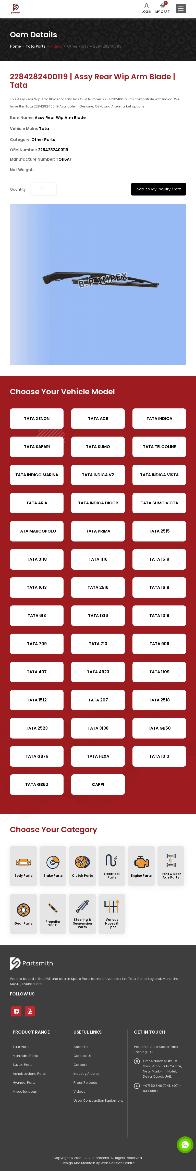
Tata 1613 (37, 587)
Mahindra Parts (25, 1055)
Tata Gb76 (37, 756)
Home (15, 46)
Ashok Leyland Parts (29, 1073)
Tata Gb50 (159, 728)
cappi (98, 784)
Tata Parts (35, 46)
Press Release (85, 1082)
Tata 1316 (98, 615)
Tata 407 (37, 671)
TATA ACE (98, 418)
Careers (80, 1064)
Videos (79, 1091)
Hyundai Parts (24, 1082)
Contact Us (83, 1055)
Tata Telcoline (159, 446)
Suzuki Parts (22, 1064)
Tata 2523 (37, 728)
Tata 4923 (98, 671)
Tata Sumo (98, 446)
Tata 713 (98, 643)
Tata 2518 (159, 700)
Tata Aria (36, 503)
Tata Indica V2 (98, 474)
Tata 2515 (159, 531)
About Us (81, 1046)
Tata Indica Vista (159, 474)
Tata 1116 (98, 559)
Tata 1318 (159, 615)
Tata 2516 (98, 587)
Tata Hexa (98, 756)
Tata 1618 (159, 587)
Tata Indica (159, 418)
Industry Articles (87, 1073)
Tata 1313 (159, 756)
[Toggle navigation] (181, 8)
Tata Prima (98, 531)
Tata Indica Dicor (98, 503)
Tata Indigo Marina (36, 474)
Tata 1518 (159, 559)
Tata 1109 (159, 671)
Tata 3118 (37, 559)
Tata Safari (37, 446)
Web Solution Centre (118, 1163)
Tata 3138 (98, 728)
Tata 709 (37, 643)
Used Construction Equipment (98, 1100)
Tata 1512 (37, 700)
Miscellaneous (25, 1091)
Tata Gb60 (36, 784)
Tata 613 (37, 615)
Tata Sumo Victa (159, 503)
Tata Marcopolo (37, 531)
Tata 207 (98, 700)
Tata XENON (37, 418)
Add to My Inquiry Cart (158, 189)
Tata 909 (159, 643)
